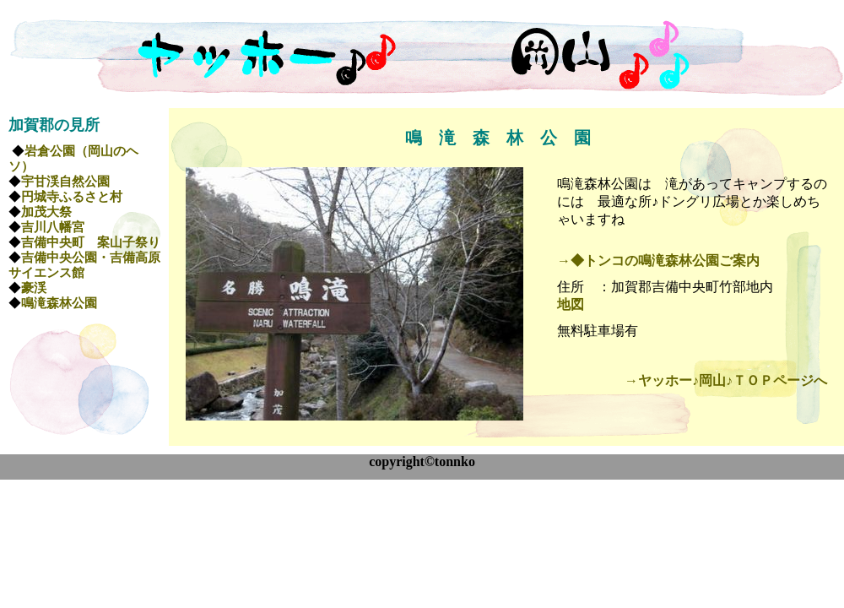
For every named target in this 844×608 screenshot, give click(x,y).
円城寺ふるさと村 (71, 197)
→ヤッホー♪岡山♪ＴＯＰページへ (726, 380)
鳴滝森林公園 (59, 303)
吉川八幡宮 (52, 227)
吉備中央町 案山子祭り (90, 242)
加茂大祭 (46, 212)
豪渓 (33, 288)
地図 (570, 304)
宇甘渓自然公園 (65, 181)
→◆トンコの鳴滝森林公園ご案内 (658, 260)
